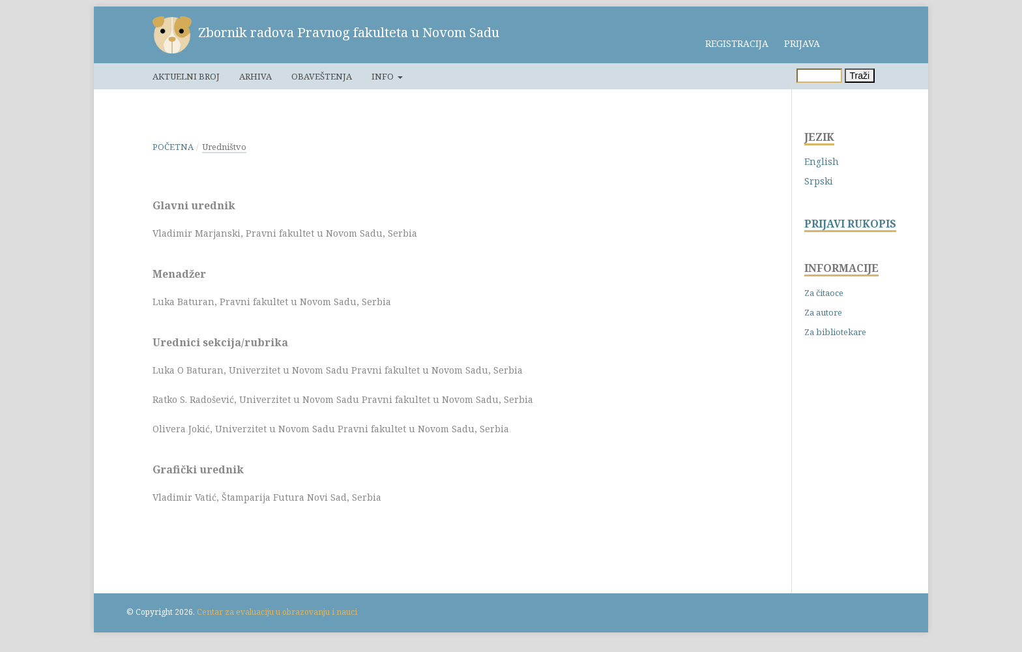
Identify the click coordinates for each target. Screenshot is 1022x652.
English (821, 161)
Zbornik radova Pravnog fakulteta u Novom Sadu (348, 32)
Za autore (823, 312)
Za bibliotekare (835, 332)
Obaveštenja (321, 76)
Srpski (818, 181)
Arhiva (255, 76)
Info (384, 76)
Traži (860, 75)
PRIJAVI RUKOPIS (850, 224)
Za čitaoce (823, 293)
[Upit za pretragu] (819, 75)
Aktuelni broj (186, 76)
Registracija (736, 43)
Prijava (802, 43)
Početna (173, 147)
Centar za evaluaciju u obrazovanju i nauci (277, 611)
